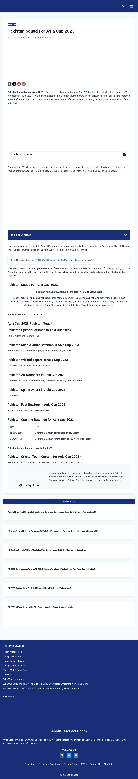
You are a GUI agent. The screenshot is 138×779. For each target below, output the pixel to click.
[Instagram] (76, 755)
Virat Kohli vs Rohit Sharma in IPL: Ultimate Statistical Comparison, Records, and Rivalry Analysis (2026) (52, 512)
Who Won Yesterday (13, 679)
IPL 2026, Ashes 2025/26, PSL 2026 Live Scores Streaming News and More (41, 688)
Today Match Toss (12, 651)
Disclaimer (30, 764)
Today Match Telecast (14, 665)
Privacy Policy (71, 764)
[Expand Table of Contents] (69, 155)
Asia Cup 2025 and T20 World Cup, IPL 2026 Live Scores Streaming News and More (45, 683)
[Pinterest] (19, 84)
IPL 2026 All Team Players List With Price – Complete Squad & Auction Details (40, 607)
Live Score (8, 696)
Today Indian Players (13, 661)
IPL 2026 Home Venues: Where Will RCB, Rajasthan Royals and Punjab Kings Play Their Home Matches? (51, 569)
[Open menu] (132, 6)
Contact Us (95, 764)
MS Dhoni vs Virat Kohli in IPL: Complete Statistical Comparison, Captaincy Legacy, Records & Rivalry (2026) (53, 531)
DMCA (83, 764)
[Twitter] (69, 755)
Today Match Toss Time (15, 670)
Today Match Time (12, 656)
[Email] (24, 84)
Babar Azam (19, 298)
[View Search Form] (122, 6)
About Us (108, 764)
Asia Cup (12, 25)
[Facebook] (10, 84)
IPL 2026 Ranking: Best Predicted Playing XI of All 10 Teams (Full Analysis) (39, 588)
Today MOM (9, 674)
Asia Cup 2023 (81, 92)
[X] (14, 84)
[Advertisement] (69, 62)
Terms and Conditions (50, 764)
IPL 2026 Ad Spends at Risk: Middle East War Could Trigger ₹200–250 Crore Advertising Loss (47, 550)
